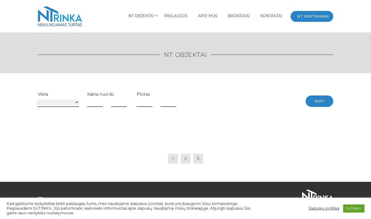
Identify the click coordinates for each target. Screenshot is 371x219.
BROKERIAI (239, 16)
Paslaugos (176, 16)
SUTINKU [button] (353, 208)
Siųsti (319, 101)
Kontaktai (271, 16)
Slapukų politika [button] (324, 208)
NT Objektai (141, 16)
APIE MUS (207, 16)
